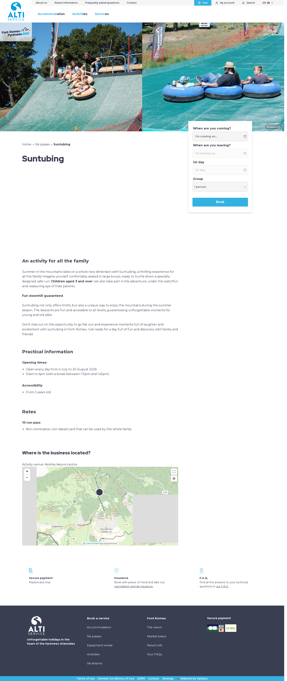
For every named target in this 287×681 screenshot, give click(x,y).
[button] (99, 494)
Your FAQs (154, 654)
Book (220, 202)
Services (102, 14)
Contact (132, 2)
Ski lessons (94, 663)
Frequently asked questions (102, 2)
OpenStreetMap (94, 543)
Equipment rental (99, 645)
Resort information (66, 2)
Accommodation (51, 14)
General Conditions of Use (116, 678)
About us (41, 2)
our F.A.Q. (222, 586)
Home (26, 144)
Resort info (154, 645)
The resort (154, 627)
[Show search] (248, 3)
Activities (79, 14)
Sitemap (168, 678)
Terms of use (86, 678)
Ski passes (42, 144)
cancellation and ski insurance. (133, 586)
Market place (156, 636)
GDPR (141, 678)
